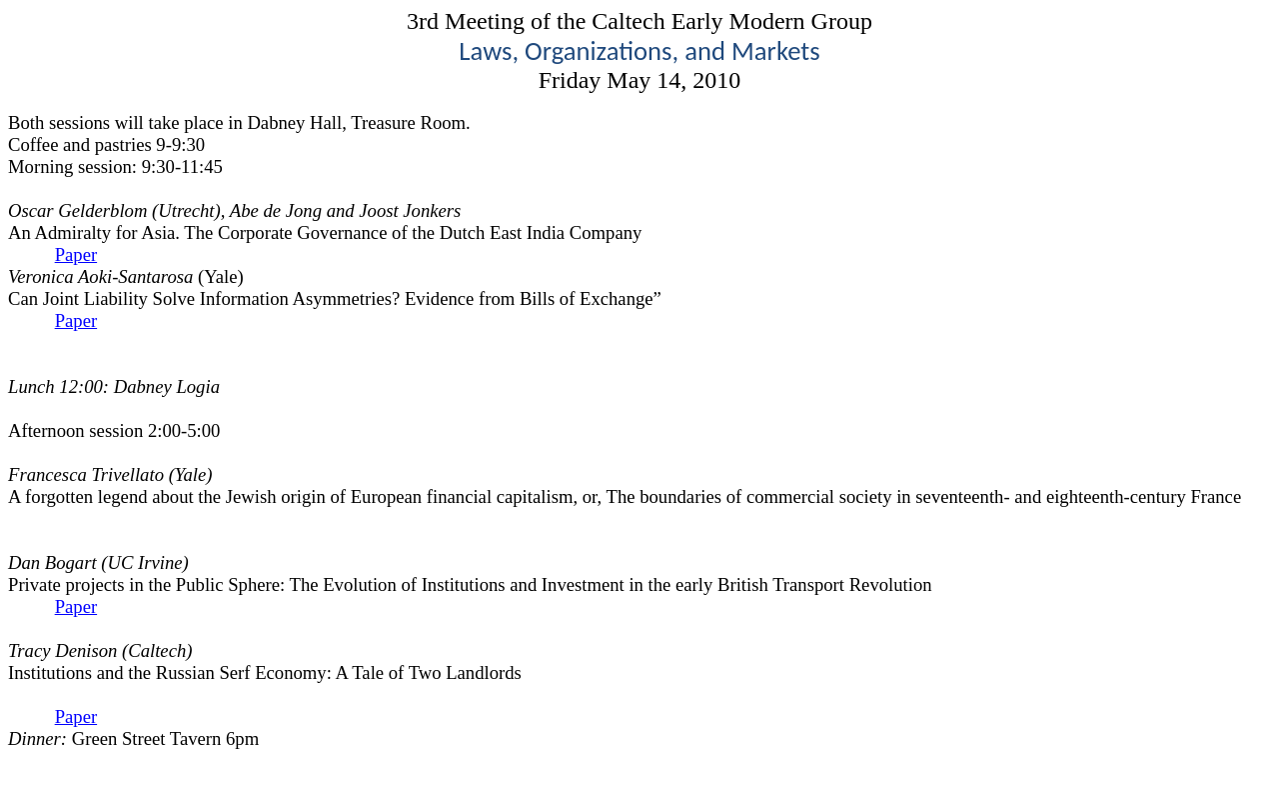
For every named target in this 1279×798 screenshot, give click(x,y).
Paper (76, 254)
